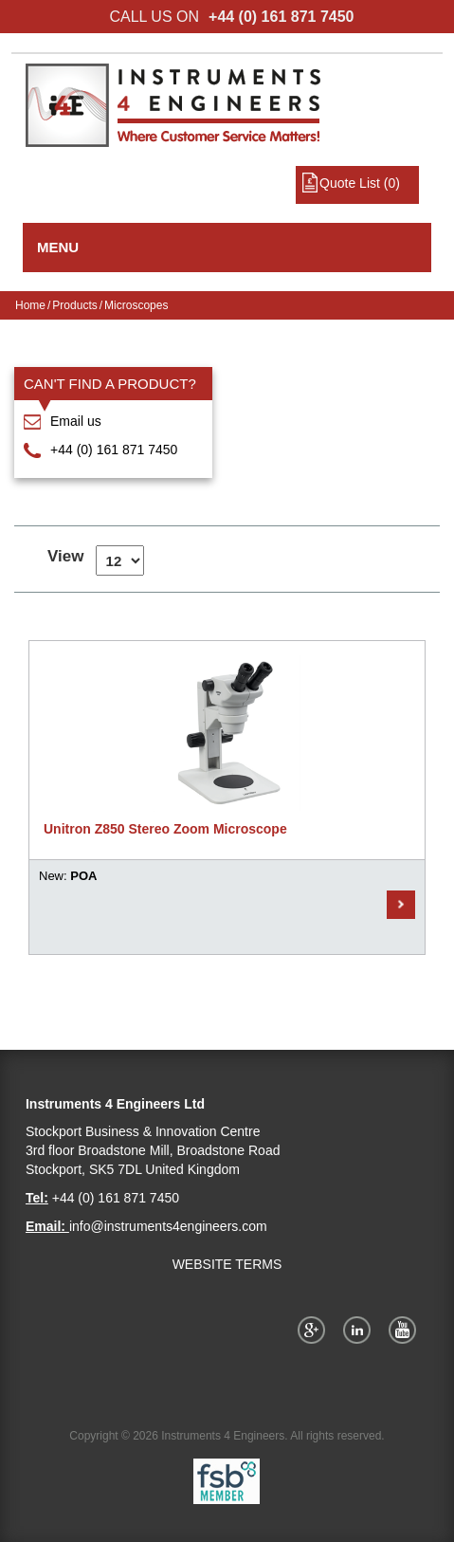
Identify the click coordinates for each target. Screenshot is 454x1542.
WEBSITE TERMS (227, 1264)
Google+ (315, 1330)
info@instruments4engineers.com (168, 1226)
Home (30, 305)
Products (74, 305)
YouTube (406, 1330)
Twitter (360, 1330)
